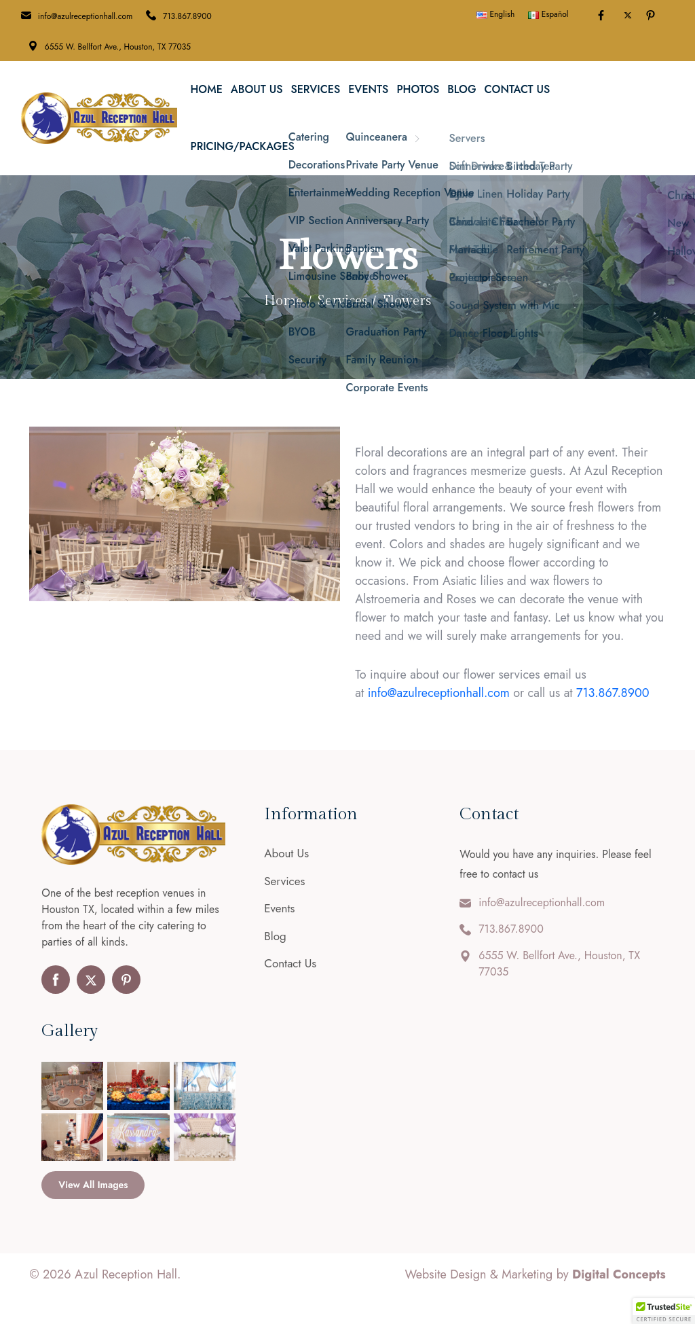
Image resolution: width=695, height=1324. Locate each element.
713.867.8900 (187, 16)
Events (368, 89)
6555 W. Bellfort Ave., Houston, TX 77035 (118, 47)
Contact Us (517, 89)
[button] (664, 1311)
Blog (461, 89)
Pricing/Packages (242, 146)
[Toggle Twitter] (628, 16)
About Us (257, 89)
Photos (417, 89)
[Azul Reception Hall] (99, 117)
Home (206, 89)
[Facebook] (603, 16)
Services (315, 89)
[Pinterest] (652, 16)
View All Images (93, 1185)
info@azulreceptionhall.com (85, 16)
